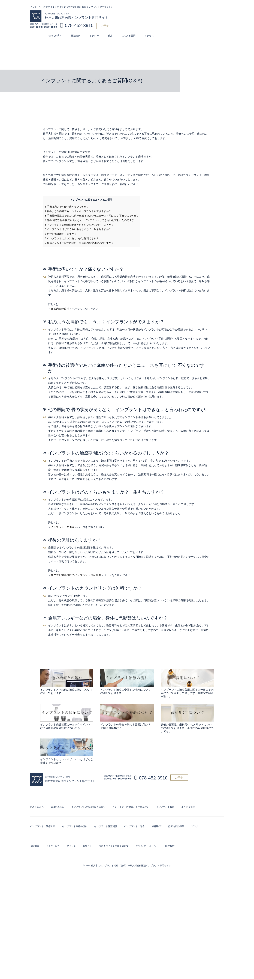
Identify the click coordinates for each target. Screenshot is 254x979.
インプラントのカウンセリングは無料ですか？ (72, 238)
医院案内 (75, 35)
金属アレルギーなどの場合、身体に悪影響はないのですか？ (79, 242)
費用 (110, 35)
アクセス (149, 35)
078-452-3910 (79, 25)
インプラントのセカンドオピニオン (131, 806)
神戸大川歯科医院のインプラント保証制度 (76, 575)
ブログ (194, 826)
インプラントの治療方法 (42, 826)
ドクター (94, 35)
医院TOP (170, 846)
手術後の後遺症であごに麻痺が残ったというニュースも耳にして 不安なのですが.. (91, 215)
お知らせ (87, 846)
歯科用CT (156, 826)
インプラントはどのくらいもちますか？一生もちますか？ (78, 229)
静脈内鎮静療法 (60, 308)
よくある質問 (128, 35)
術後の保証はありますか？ (61, 233)
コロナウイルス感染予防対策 (114, 846)
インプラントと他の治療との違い (88, 806)
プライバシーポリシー (146, 846)
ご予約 (105, 25)
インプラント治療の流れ (74, 826)
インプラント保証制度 (105, 826)
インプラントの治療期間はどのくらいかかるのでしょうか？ (79, 224)
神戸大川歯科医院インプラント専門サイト (76, 16)
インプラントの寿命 (63, 527)
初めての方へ (55, 35)
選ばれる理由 (57, 806)
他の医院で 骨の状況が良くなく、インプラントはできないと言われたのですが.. (90, 220)
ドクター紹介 (53, 846)
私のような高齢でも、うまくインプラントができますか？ (78, 211)
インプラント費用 (165, 806)
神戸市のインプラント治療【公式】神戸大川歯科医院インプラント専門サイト (131, 865)
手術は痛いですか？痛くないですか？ (67, 206)
